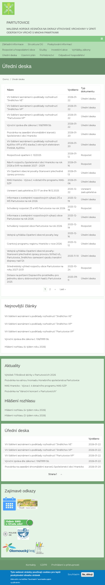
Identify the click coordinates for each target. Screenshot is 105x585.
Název (10, 90)
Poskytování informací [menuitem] (59, 44)
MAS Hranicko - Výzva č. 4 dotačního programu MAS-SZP (36, 386)
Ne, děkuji (87, 576)
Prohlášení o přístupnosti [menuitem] (65, 565)
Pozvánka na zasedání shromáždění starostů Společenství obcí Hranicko (44, 466)
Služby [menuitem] (43, 50)
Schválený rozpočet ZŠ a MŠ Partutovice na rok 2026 (36, 208)
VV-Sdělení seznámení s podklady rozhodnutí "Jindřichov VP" (38, 324)
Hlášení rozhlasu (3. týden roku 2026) (25, 415)
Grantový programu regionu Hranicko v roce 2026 (34, 243)
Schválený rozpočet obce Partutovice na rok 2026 (34, 226)
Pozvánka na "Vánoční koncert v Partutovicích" (30, 391)
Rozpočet (86, 155)
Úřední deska (88, 98)
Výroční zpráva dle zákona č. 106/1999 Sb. (29, 125)
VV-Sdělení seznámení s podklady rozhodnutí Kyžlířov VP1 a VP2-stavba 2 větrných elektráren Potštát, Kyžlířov (33, 144)
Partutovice (18, 22)
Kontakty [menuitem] (31, 565)
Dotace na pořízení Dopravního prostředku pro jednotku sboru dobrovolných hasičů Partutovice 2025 (34, 278)
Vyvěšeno (73, 90)
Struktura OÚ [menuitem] (35, 44)
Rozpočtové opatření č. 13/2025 (24, 155)
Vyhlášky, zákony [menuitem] (81, 50)
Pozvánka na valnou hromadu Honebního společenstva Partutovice (42, 380)
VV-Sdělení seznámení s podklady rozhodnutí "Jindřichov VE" (38, 316)
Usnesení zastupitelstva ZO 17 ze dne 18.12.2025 (33, 190)
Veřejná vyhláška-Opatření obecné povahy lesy (32, 235)
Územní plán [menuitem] (28, 55)
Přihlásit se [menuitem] (97, 571)
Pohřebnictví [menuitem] (47, 55)
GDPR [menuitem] (43, 565)
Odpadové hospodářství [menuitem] (71, 55)
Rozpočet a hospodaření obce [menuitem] (18, 50)
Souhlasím (73, 576)
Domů (6, 79)
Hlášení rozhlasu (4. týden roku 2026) (25, 347)
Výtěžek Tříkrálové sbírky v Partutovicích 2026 (30, 375)
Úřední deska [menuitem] (9, 55)
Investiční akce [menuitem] (59, 50)
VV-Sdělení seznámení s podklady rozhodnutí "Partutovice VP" (39, 331)
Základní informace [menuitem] (13, 44)
